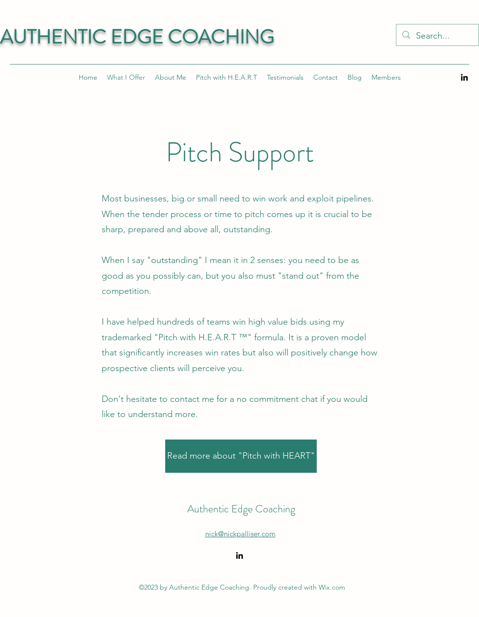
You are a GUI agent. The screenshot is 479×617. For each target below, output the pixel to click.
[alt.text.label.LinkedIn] (464, 77)
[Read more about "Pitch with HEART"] (241, 456)
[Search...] (437, 36)
